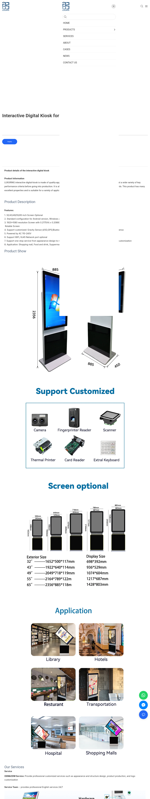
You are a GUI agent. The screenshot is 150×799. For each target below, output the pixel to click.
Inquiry (9, 141)
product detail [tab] (75, 163)
